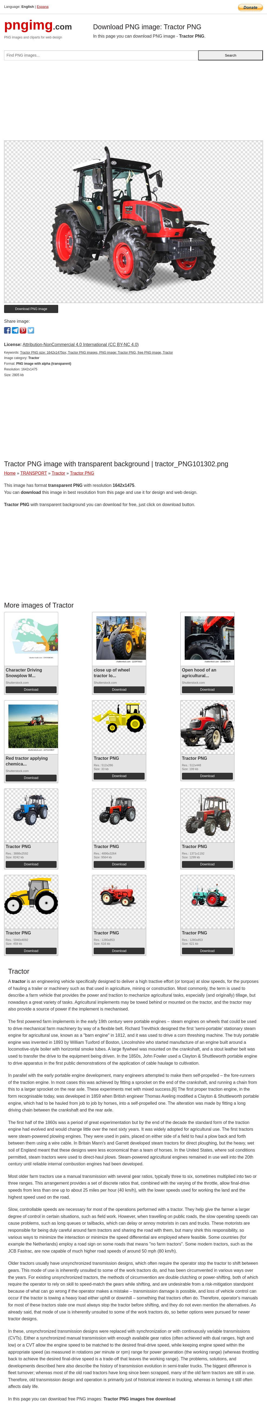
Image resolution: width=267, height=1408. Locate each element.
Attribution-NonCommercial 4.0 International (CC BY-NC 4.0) (80, 344)
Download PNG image (31, 309)
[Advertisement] (133, 103)
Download (31, 690)
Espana (42, 7)
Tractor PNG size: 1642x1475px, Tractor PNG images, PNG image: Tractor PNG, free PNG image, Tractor (96, 352)
